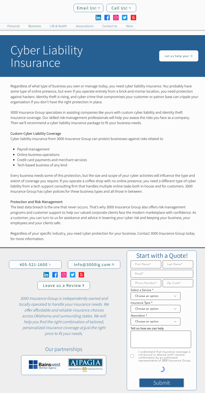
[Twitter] (124, 17)
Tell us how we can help (147, 328)
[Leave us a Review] (63, 285)
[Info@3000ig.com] (94, 264)
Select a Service (141, 290)
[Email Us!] (88, 8)
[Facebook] (107, 17)
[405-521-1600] (35, 264)
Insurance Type (140, 302)
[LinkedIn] (98, 17)
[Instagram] (116, 17)
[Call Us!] (121, 8)
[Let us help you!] (179, 56)
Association (138, 315)
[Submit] (162, 383)
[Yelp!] (133, 17)
